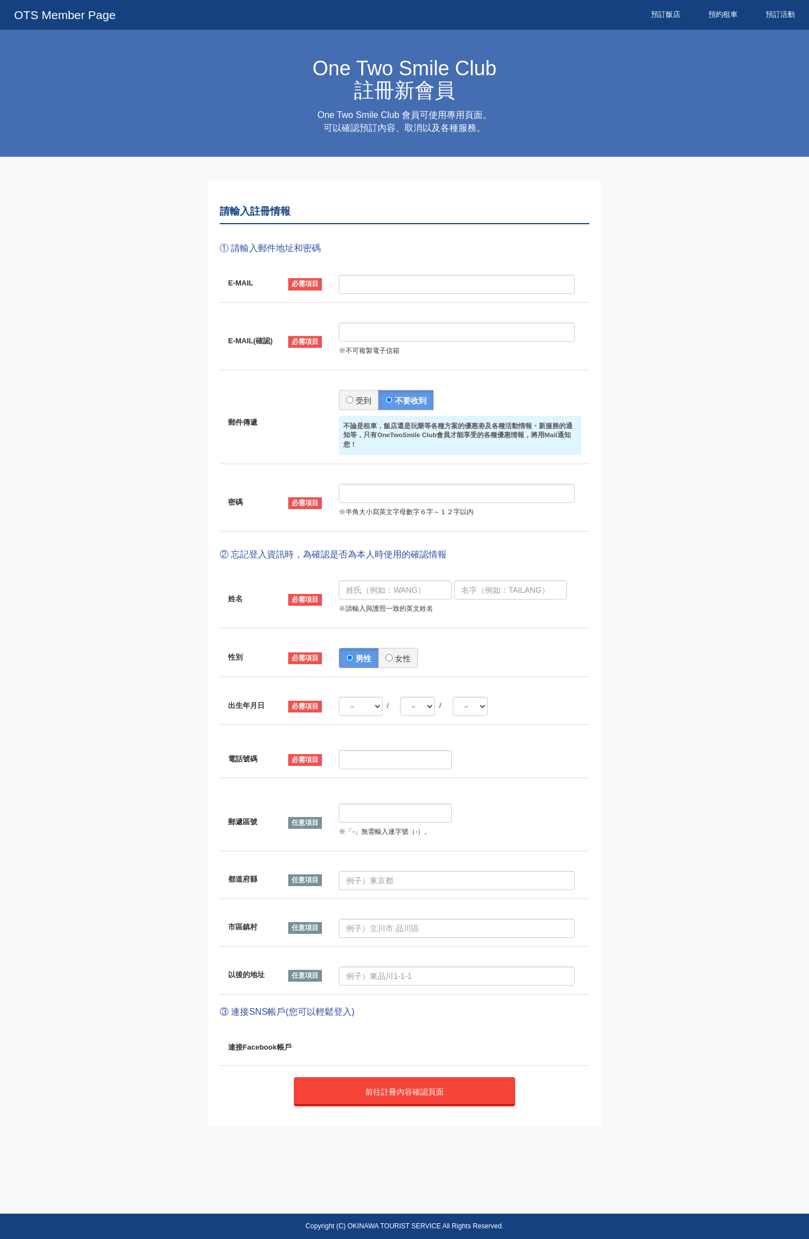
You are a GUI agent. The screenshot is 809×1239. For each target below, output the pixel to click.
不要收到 (405, 400)
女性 (398, 658)
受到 (358, 400)
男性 (358, 658)
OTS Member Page (65, 14)
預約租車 (723, 14)
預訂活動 (780, 14)
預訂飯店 (665, 14)
